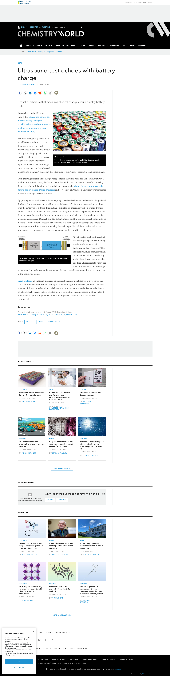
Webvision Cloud (147, 674)
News (20, 63)
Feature (22, 439)
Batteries (29, 322)
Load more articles (62, 468)
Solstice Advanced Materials (59, 409)
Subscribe (45, 27)
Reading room (49, 52)
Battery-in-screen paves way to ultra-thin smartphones (31, 393)
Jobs (40, 52)
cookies (118, 669)
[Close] (33, 631)
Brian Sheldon (25, 281)
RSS (69, 633)
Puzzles (59, 52)
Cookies (46, 648)
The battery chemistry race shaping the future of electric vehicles (31, 444)
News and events (58, 660)
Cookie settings (19, 667)
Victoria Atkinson (85, 402)
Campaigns (73, 660)
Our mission (43, 660)
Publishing (128, 2)
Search (81, 27)
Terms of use (57, 648)
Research (23, 390)
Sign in (50, 500)
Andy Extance (29, 453)
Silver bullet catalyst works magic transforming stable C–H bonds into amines (31, 545)
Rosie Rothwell (91, 455)
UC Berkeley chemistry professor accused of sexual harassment (91, 545)
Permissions (82, 648)
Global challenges (108, 660)
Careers (83, 390)
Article (52, 390)
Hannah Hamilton (85, 601)
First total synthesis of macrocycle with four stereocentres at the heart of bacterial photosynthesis (91, 590)
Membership (148, 2)
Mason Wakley (59, 453)
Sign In (24, 27)
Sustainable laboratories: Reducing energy (90, 393)
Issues (49, 633)
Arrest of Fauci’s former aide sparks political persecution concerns (61, 545)
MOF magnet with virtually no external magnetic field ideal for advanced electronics (30, 590)
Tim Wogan (58, 598)
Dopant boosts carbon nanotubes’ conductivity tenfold (59, 589)
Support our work (126, 660)
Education (138, 2)
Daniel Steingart (47, 189)
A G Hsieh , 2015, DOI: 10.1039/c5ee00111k (47, 315)
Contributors (59, 633)
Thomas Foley (29, 402)
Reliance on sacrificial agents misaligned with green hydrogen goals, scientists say (92, 445)
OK (19, 661)
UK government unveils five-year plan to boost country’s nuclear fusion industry (61, 444)
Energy (40, 322)
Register (34, 27)
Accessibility (70, 648)
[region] (19, 651)
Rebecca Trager (60, 555)
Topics (41, 633)
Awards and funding (89, 660)
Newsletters (31, 52)
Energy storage (54, 322)
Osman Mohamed (27, 84)
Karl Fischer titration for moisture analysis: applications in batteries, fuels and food (60, 396)
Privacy (37, 648)
